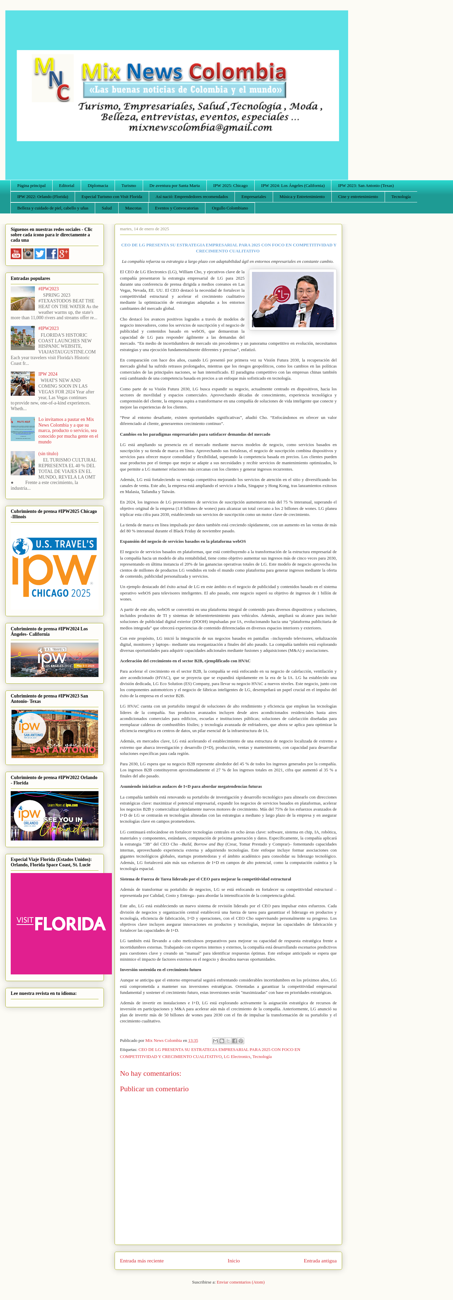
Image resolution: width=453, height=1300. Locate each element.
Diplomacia (98, 185)
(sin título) (48, 453)
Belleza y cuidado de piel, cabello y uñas (52, 207)
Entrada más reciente (142, 1260)
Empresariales (254, 196)
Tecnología (401, 196)
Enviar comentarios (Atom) (241, 1282)
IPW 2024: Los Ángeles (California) (293, 185)
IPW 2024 (48, 374)
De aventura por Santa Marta (174, 185)
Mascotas (133, 207)
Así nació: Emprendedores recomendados (191, 196)
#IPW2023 (49, 288)
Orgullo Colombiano (230, 207)
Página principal (31, 185)
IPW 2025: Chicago (230, 185)
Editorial (66, 185)
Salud (107, 207)
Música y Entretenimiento (302, 196)
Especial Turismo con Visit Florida (111, 196)
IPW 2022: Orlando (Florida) (42, 196)
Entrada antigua (320, 1260)
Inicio (234, 1260)
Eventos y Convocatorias (177, 207)
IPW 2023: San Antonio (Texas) (366, 185)
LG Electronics (237, 1056)
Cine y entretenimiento (358, 196)
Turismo (129, 185)
